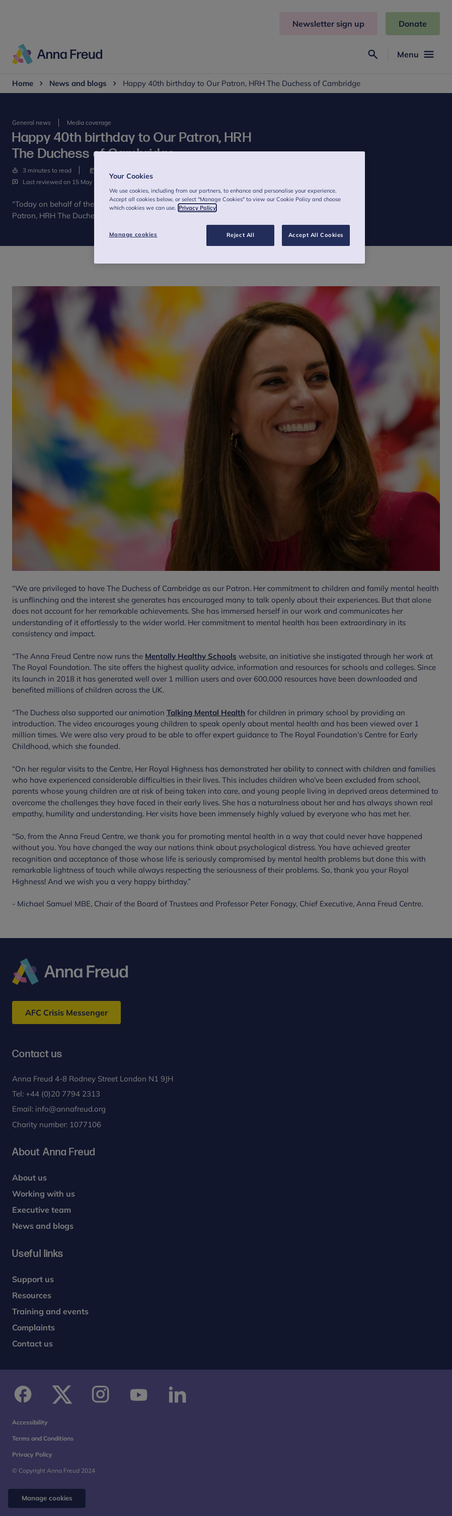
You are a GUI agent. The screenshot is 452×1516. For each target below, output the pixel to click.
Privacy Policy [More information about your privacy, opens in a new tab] (197, 207)
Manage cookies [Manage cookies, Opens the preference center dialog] (133, 234)
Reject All (241, 234)
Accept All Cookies (316, 234)
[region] (229, 207)
